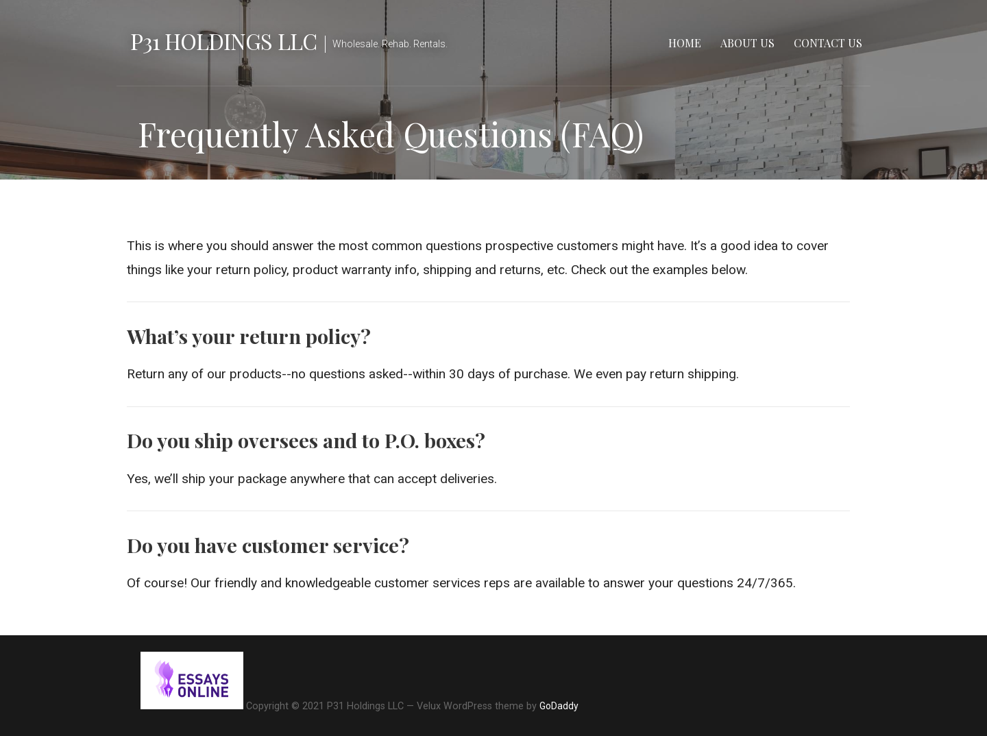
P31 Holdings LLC (223, 41)
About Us (747, 43)
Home (684, 43)
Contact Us (828, 43)
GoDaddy (558, 705)
